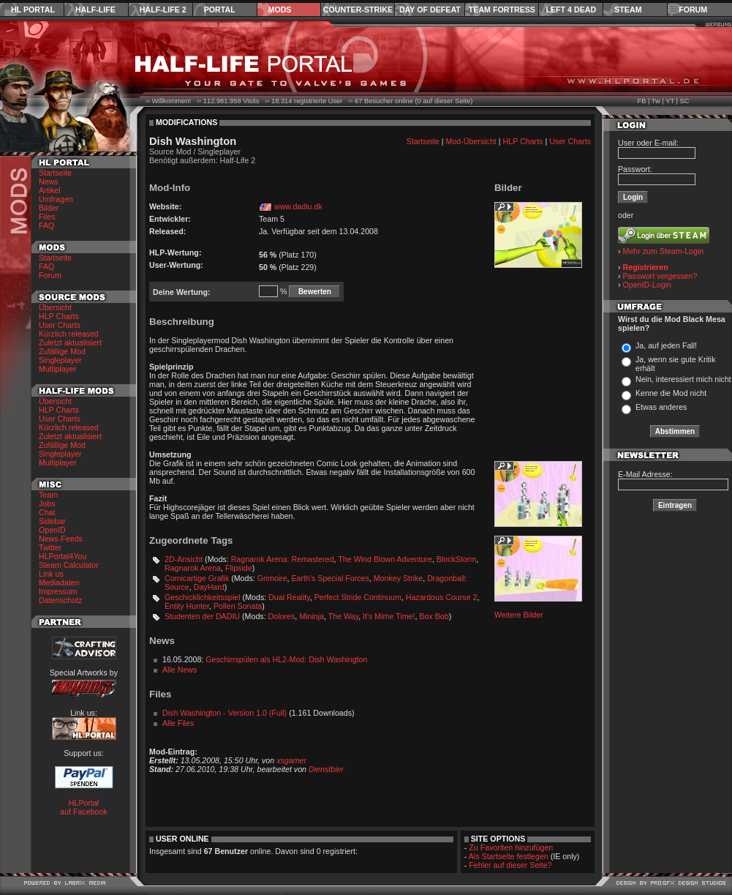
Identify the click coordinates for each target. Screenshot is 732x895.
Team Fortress (502, 9)
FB (641, 101)
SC (685, 101)
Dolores (281, 616)
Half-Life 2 (163, 9)
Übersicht (55, 307)
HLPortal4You (62, 556)
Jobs (47, 503)
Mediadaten (59, 582)
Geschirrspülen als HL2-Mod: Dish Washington (286, 659)
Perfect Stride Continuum (357, 597)
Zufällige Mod (62, 351)
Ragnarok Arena (193, 567)
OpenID (52, 529)
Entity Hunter (187, 606)
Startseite (55, 172)
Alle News (179, 669)
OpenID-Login (647, 284)
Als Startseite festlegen (508, 856)
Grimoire (272, 578)
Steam (627, 9)
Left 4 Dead (571, 9)
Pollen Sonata (238, 606)
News (49, 181)
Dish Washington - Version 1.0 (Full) (224, 712)
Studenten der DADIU (202, 616)
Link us (51, 573)
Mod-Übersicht (471, 141)
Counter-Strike (358, 9)
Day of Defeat (430, 9)
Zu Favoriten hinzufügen (511, 847)
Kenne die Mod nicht (670, 393)
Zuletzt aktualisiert (70, 342)
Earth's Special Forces (330, 578)
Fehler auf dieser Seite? (510, 865)
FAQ (46, 225)
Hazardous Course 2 (442, 597)
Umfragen (56, 199)
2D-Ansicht (184, 559)
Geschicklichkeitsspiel (203, 597)
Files (47, 216)
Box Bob (433, 616)
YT (669, 101)
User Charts (59, 325)
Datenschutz (60, 600)
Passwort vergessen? (660, 276)
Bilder (49, 207)
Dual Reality (289, 597)
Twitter (50, 547)
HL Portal (33, 9)
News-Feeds (61, 538)
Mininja (311, 616)
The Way (343, 616)
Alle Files (178, 723)
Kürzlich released (69, 333)
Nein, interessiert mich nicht (683, 379)
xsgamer (291, 760)
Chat (47, 512)
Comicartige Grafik (197, 578)
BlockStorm (456, 559)
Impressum (58, 591)
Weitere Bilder (518, 614)
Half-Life (95, 9)
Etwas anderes (661, 406)
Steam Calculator (69, 565)
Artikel (50, 190)
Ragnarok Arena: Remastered (282, 559)
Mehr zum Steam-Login (663, 251)
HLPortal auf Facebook (83, 807)
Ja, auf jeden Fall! (666, 345)
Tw (656, 101)
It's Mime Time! (389, 616)
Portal (219, 9)
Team (48, 494)
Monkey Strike (398, 578)
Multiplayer (58, 368)
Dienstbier (326, 769)
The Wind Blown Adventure (385, 559)
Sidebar (52, 521)
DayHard (209, 587)
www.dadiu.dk (298, 206)
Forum (693, 9)
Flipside (238, 567)
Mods (280, 9)
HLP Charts (59, 316)
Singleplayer (60, 360)
